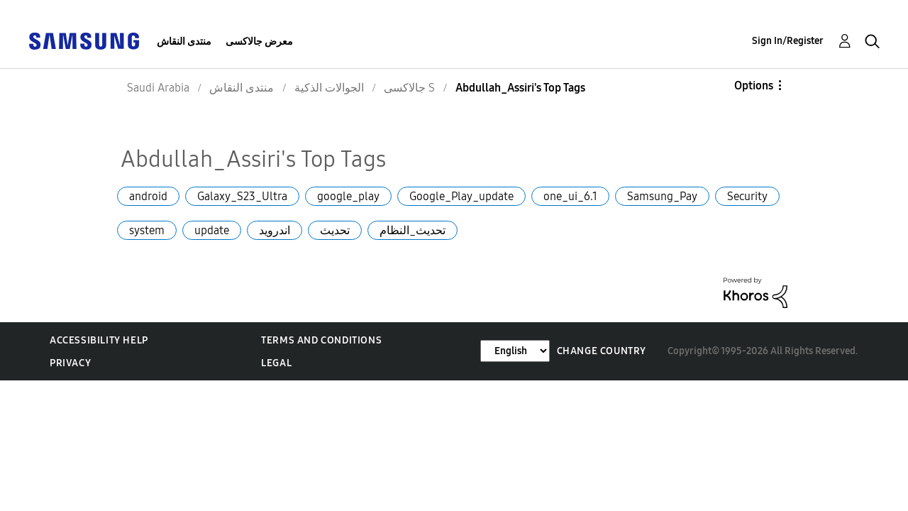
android (148, 196)
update (211, 230)
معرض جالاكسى (259, 41)
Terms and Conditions (321, 340)
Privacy (70, 363)
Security (747, 196)
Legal (276, 363)
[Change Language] (515, 351)
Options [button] (753, 85)
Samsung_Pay (662, 196)
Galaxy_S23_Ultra (242, 196)
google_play (348, 196)
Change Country (601, 351)
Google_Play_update (461, 196)
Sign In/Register (788, 41)
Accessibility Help (99, 340)
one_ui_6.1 (570, 196)
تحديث (335, 230)
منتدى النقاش (184, 41)
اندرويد (274, 230)
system (147, 230)
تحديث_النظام (412, 230)
